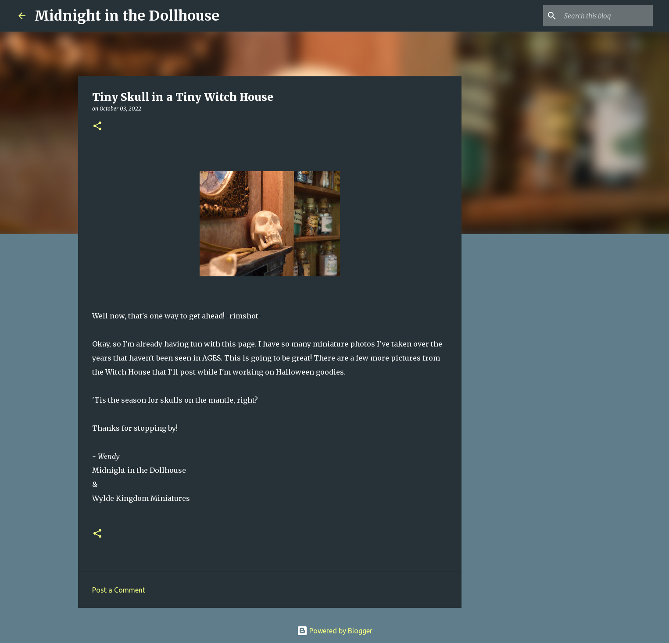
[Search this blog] (607, 15)
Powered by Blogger (334, 631)
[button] (97, 126)
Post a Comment (118, 590)
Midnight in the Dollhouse (126, 16)
